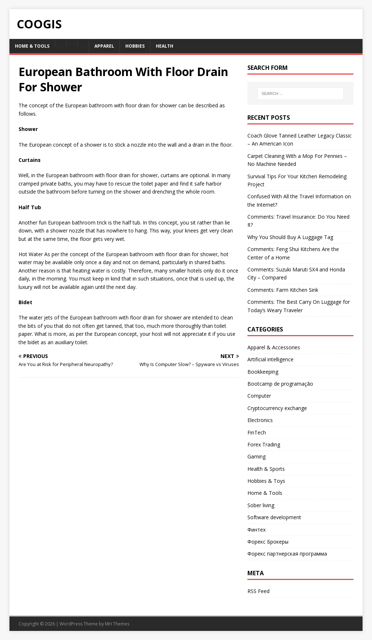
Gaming (256, 456)
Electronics (260, 420)
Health (164, 46)
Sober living (260, 505)
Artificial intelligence (270, 359)
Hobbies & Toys (266, 480)
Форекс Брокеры (267, 541)
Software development (274, 517)
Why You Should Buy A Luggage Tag (290, 237)
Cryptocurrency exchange (277, 408)
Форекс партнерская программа (287, 553)
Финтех (256, 529)
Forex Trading (263, 444)
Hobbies (135, 46)
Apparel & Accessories (273, 347)
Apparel (104, 46)
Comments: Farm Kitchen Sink (282, 289)
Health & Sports (266, 468)
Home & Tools (32, 46)
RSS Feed (258, 591)
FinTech (256, 432)
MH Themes (117, 624)
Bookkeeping (262, 371)
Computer (259, 395)
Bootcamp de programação (280, 383)
